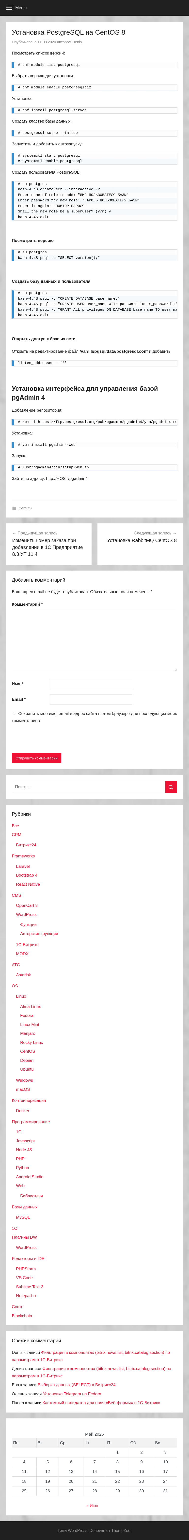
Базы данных (24, 1207)
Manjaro (27, 1033)
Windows (24, 1080)
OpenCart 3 (27, 905)
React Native (28, 884)
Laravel (23, 866)
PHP (20, 1159)
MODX (22, 954)
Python (22, 1167)
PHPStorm (26, 1269)
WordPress (26, 914)
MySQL (23, 1217)
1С (14, 1228)
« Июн (92, 1505)
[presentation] (49, 739)
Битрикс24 (26, 845)
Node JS (24, 1150)
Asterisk (23, 975)
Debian (26, 1060)
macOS (23, 1089)
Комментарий (27, 604)
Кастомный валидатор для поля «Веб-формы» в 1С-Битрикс (101, 1402)
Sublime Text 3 (29, 1287)
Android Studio (30, 1177)
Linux (21, 996)
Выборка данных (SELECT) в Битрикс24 (76, 1385)
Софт (17, 1306)
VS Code (24, 1277)
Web (20, 1185)
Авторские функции (39, 933)
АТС (16, 965)
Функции (28, 924)
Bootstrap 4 (26, 875)
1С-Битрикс (27, 944)
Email (19, 699)
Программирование (31, 1122)
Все (15, 826)
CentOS (25, 508)
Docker (22, 1110)
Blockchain (22, 1316)
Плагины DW (24, 1237)
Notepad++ (26, 1295)
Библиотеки (31, 1196)
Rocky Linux (31, 1042)
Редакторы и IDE (28, 1258)
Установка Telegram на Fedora (72, 1394)
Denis (77, 42)
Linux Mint (29, 1024)
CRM (16, 834)
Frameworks (23, 856)
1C (18, 1132)
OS (15, 986)
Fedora (26, 1015)
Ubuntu (27, 1069)
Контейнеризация (29, 1100)
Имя (17, 684)
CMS (16, 895)
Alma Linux (30, 1006)
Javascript (25, 1141)
